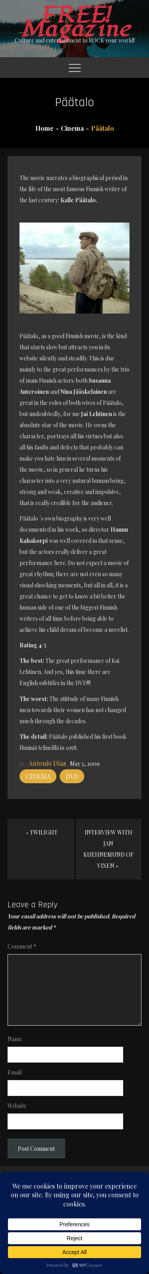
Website (17, 1105)
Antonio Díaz (47, 763)
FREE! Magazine (75, 22)
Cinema (37, 776)
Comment (22, 946)
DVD (72, 776)
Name (15, 1039)
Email (14, 1072)
